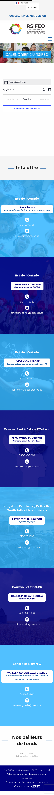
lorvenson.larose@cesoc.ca (27, 389)
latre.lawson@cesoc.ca (27, 547)
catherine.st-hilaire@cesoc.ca (27, 313)
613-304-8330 (27, 613)
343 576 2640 (27, 694)
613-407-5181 (27, 225)
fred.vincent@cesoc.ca (27, 466)
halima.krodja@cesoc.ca (27, 624)
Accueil (32, 7)
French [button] (22, 3)
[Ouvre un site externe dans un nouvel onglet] (27, 755)
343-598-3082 (27, 455)
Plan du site (43, 770)
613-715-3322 (27, 301)
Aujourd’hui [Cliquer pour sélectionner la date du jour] (27, 99)
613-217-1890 (27, 378)
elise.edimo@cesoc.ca (27, 236)
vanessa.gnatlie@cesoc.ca (27, 705)
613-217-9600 (27, 536)
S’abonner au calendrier (25, 109)
